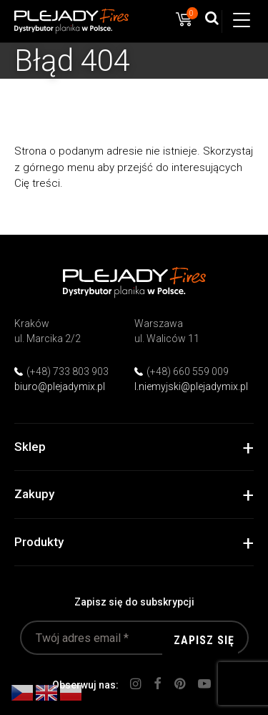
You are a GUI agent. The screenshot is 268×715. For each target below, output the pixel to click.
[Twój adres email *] (134, 638)
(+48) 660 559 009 (188, 371)
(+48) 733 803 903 (67, 371)
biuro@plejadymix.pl (59, 386)
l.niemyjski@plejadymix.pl (191, 386)
